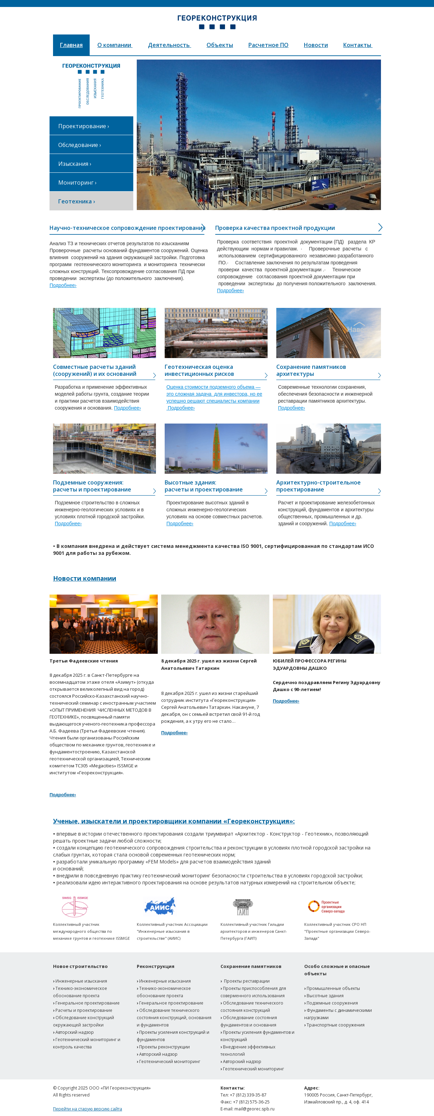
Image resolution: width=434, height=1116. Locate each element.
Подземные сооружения (332, 1003)
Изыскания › (74, 164)
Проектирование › (83, 126)
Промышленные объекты (333, 988)
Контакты (358, 45)
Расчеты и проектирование (83, 1010)
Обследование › (79, 145)
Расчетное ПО (268, 45)
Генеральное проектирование (87, 1003)
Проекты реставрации (247, 981)
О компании (115, 45)
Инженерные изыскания (81, 981)
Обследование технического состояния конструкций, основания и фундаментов (174, 1017)
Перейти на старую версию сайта (87, 1109)
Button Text (359, 327)
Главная (71, 45)
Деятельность (169, 45)
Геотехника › (76, 201)
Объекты (220, 45)
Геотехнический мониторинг (169, 1061)
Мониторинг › (77, 182)
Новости (316, 45)
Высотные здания (325, 996)
